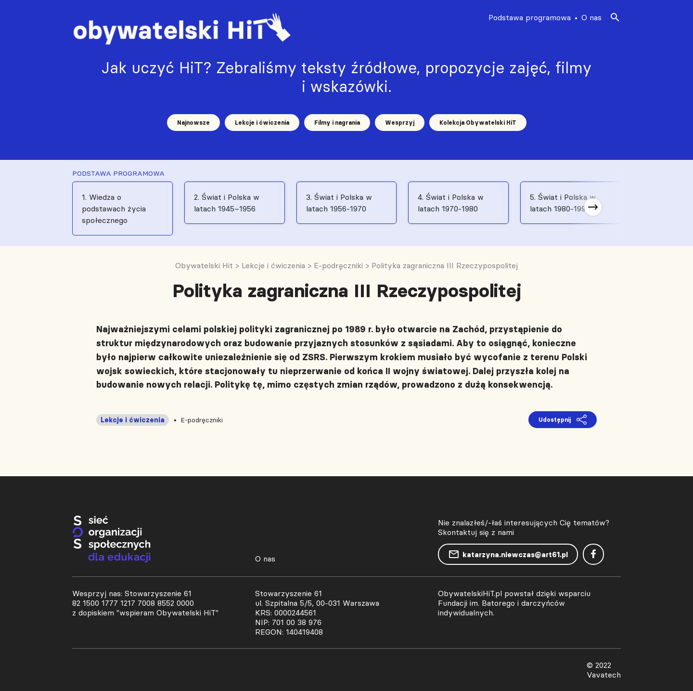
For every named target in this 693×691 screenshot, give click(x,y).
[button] (593, 207)
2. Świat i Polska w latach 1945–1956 (226, 202)
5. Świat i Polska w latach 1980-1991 (563, 202)
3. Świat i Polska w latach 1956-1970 (339, 202)
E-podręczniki (201, 420)
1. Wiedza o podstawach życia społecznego (114, 208)
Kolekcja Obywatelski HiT (477, 122)
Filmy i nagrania (337, 122)
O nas (591, 17)
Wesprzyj (399, 122)
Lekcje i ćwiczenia (262, 122)
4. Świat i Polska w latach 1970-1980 (451, 202)
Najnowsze (193, 122)
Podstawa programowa (529, 17)
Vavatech (604, 674)
